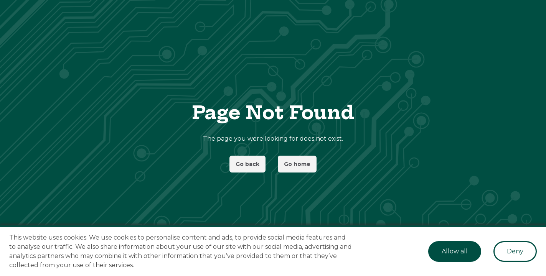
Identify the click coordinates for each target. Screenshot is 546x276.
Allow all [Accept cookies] (455, 251)
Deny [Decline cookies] (515, 251)
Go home (297, 164)
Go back (247, 164)
